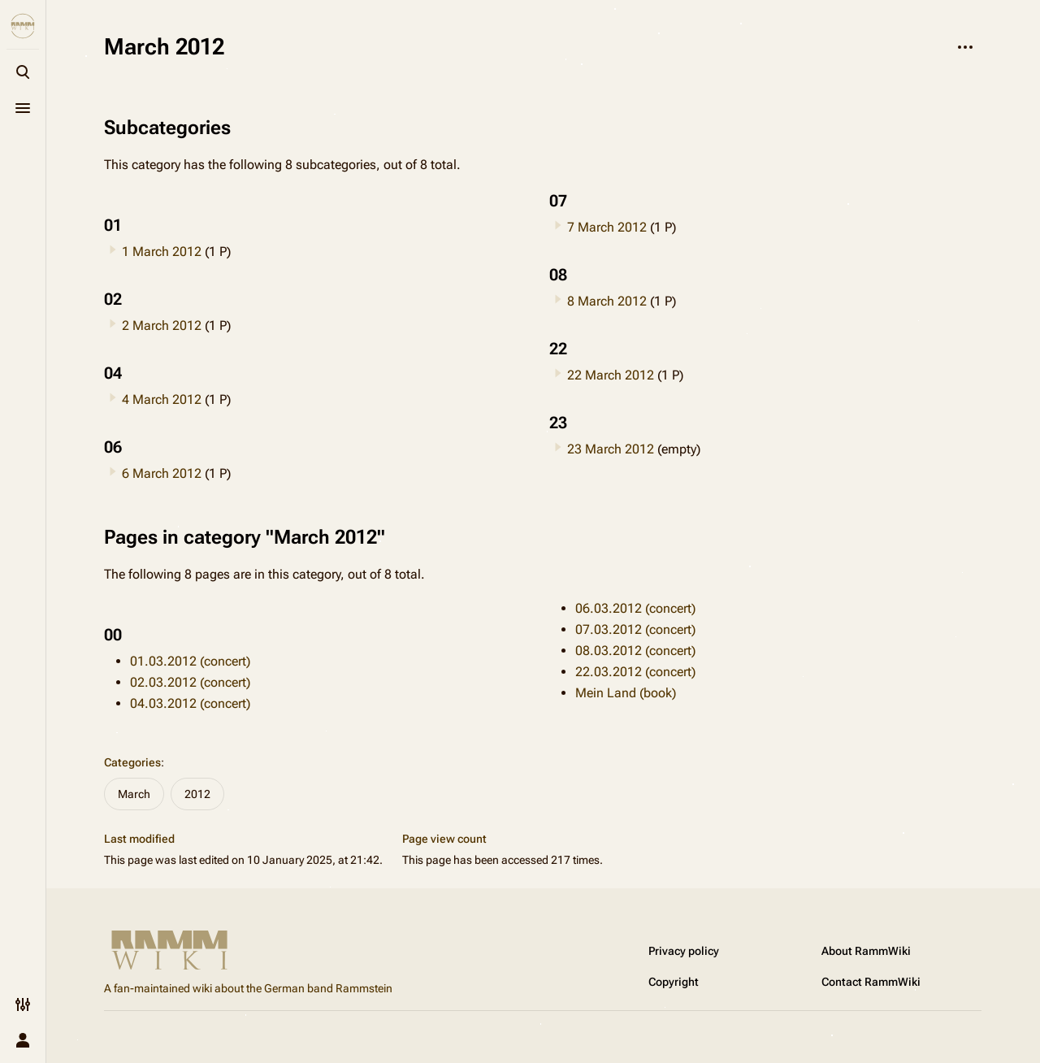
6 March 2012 (162, 473)
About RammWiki (866, 950)
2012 (197, 794)
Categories (132, 762)
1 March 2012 (162, 251)
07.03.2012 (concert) (635, 629)
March (134, 794)
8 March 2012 (607, 301)
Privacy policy (683, 950)
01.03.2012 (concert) (190, 661)
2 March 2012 (162, 325)
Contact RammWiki (871, 981)
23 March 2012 (610, 449)
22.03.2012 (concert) (635, 671)
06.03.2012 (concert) (635, 608)
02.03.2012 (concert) (190, 682)
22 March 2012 (610, 375)
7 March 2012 (607, 227)
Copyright (673, 981)
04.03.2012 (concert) (190, 703)
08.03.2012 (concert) (635, 650)
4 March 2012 (162, 399)
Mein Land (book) (625, 693)
